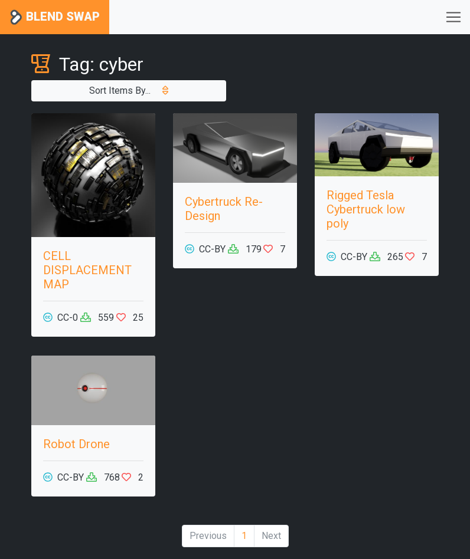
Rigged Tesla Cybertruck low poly (366, 209)
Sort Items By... (128, 90)
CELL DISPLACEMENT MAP (87, 270)
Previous (208, 535)
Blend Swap (54, 17)
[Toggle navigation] (453, 17)
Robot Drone (76, 444)
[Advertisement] (377, 414)
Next (271, 535)
